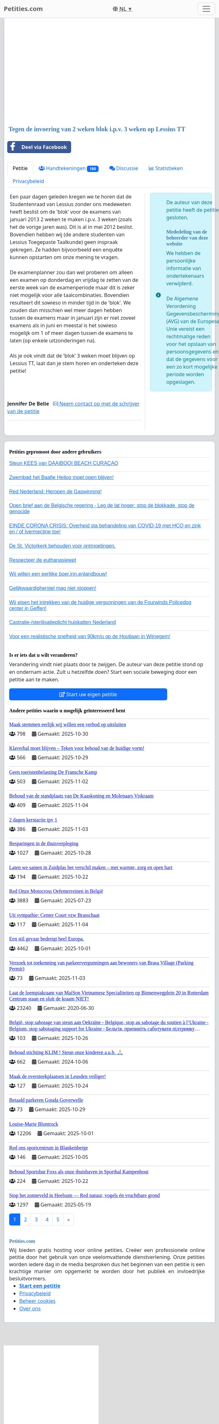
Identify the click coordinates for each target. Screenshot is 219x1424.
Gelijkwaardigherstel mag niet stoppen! (52, 588)
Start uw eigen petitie (88, 694)
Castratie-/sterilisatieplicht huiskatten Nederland (62, 622)
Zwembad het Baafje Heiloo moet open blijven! (61, 477)
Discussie (123, 168)
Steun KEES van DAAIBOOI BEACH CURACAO (63, 463)
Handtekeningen (69, 168)
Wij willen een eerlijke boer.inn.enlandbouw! (58, 574)
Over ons (30, 1308)
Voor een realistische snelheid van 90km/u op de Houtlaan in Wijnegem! (89, 636)
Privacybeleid (28, 181)
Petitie (20, 168)
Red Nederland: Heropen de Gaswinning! (55, 491)
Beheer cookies (37, 1300)
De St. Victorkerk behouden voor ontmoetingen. (62, 546)
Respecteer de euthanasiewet (42, 560)
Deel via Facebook (37, 147)
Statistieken (166, 168)
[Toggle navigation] (206, 9)
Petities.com (23, 8)
